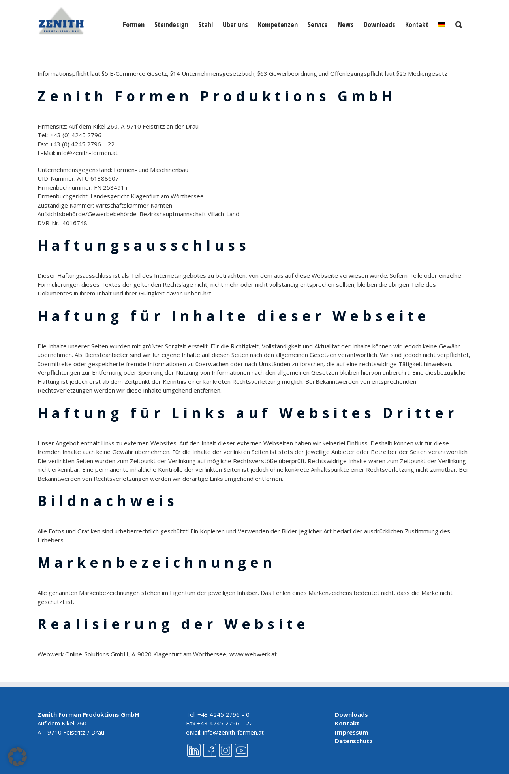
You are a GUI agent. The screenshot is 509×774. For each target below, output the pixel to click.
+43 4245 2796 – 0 (223, 714)
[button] (458, 23)
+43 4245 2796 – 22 (225, 723)
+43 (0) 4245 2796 (75, 135)
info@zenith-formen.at (87, 153)
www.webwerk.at (253, 654)
